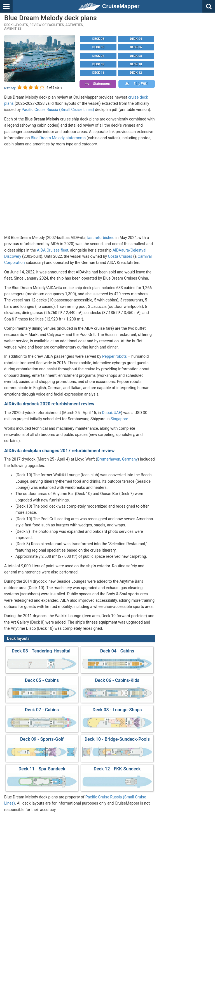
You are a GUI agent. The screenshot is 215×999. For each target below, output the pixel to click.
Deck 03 (98, 39)
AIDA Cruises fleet (52, 250)
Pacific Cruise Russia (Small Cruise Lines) (58, 109)
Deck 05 (98, 47)
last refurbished (100, 237)
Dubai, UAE (111, 412)
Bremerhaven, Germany (117, 459)
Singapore (119, 419)
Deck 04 (136, 39)
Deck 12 (136, 73)
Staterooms (98, 84)
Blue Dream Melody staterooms (58, 138)
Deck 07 (98, 56)
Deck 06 (136, 47)
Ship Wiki (136, 84)
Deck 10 (136, 64)
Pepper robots (114, 356)
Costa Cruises (120, 256)
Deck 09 (98, 64)
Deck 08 (136, 56)
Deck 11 (98, 73)
